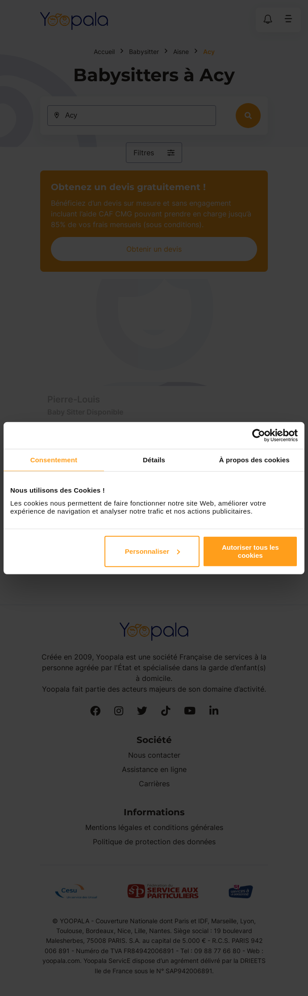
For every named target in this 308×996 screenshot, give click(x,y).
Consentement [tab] (53, 460)
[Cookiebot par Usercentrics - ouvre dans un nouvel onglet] (259, 435)
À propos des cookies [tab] (254, 460)
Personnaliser (152, 551)
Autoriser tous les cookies (250, 551)
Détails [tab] (154, 460)
